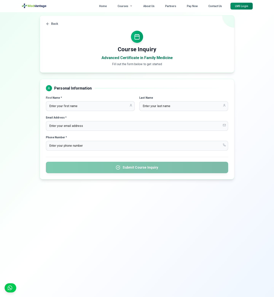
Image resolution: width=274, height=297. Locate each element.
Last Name (146, 97)
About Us (149, 6)
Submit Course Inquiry (137, 167)
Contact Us (215, 6)
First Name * (54, 97)
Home (103, 6)
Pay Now (192, 6)
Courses (125, 6)
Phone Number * (56, 137)
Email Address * (56, 117)
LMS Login (241, 6)
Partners (170, 6)
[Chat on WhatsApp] (10, 287)
